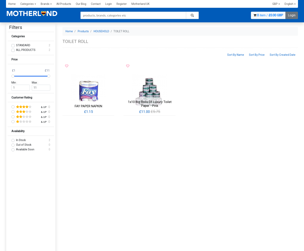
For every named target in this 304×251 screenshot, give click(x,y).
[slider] (12, 76)
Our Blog (81, 3)
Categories (28, 3)
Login (108, 3)
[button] (276, 4)
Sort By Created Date (282, 54)
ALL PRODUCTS (25, 49)
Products (83, 31)
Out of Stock (23, 144)
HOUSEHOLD (101, 31)
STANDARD (23, 45)
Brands (46, 3)
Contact (96, 3)
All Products (63, 3)
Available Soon (25, 149)
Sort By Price (257, 54)
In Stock (21, 140)
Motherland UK (140, 3)
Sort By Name (235, 54)
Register (122, 3)
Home (12, 3)
